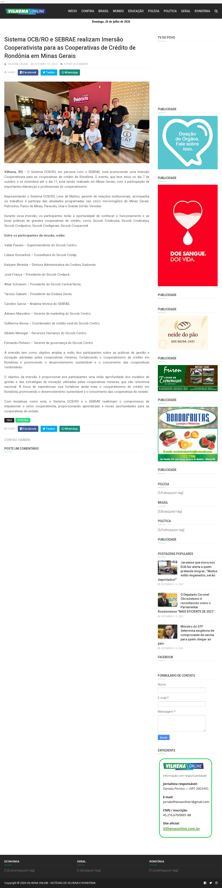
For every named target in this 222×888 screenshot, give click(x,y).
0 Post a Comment (76, 64)
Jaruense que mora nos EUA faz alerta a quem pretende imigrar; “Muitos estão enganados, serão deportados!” (187, 571)
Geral (185, 11)
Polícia (153, 11)
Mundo (118, 11)
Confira (87, 11)
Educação (136, 11)
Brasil (103, 11)
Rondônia (202, 11)
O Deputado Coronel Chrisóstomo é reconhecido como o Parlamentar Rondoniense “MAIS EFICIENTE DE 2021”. (186, 603)
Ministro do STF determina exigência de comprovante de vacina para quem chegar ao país (186, 635)
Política (170, 11)
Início (72, 11)
